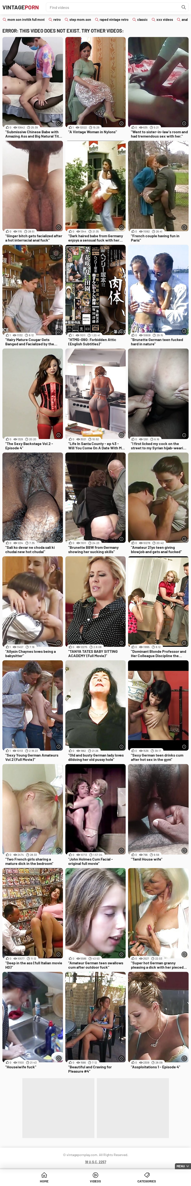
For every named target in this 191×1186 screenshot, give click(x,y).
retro (57, 19)
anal (185, 19)
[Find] (183, 7)
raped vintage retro (114, 19)
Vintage (20, 7)
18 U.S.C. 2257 (95, 1162)
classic (142, 19)
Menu (181, 1166)
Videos (95, 1181)
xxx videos (164, 19)
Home (44, 1181)
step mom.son (80, 19)
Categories (146, 1181)
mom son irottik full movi (26, 19)
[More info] (59, 123)
